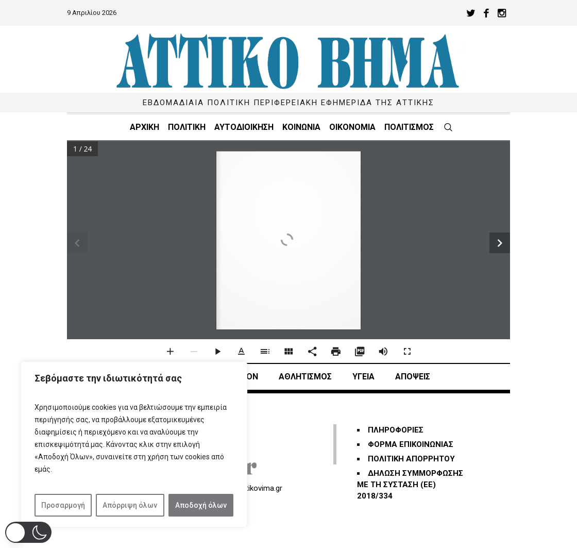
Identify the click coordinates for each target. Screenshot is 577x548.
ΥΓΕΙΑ (363, 376)
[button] (28, 532)
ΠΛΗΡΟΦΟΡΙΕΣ (395, 430)
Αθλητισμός (305, 376)
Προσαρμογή (63, 505)
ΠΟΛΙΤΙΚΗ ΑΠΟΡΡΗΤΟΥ (411, 458)
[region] (134, 444)
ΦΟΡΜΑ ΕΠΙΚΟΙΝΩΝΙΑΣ (410, 444)
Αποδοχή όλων (201, 505)
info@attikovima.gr (250, 488)
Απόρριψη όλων (130, 505)
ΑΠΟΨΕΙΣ (412, 376)
